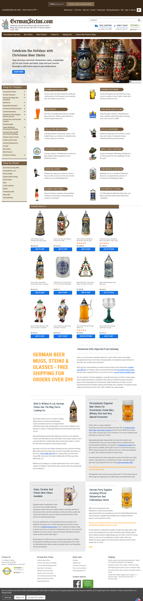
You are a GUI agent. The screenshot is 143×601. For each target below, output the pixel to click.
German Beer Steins (9, 92)
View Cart (86, 10)
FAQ (122, 10)
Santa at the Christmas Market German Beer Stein (62, 239)
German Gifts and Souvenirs (12, 109)
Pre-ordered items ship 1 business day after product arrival (124, 571)
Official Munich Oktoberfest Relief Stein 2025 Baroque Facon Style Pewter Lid (85, 240)
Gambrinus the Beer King (45, 571)
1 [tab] (130, 81)
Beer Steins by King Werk (11, 168)
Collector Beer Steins (10, 140)
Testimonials (101, 10)
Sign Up (133, 10)
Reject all (20, 597)
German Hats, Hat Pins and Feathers (12, 120)
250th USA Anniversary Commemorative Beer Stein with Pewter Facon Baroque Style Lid (39, 240)
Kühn (4, 183)
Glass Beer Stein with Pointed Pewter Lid (85, 326)
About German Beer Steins (45, 578)
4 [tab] (137, 81)
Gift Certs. (78, 10)
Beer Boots (6, 103)
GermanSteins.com (9, 171)
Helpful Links (77, 563)
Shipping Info (57, 4)
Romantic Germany (9, 155)
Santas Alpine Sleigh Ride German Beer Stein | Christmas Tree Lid (39, 283)
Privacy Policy (6, 592)
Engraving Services (43, 581)
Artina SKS (6, 195)
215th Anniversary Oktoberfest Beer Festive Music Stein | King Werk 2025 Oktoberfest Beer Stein (109, 240)
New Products (42, 34)
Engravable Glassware (10, 106)
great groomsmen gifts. (125, 462)
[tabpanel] (71, 61)
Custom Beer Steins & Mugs (86, 34)
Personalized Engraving (11, 34)
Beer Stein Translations (44, 568)
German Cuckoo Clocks (11, 137)
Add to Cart (39, 249)
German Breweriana (9, 112)
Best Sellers (28, 34)
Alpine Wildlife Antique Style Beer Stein (108, 283)
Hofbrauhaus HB (8, 192)
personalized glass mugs (125, 370)
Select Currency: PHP (30, 10)
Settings (7, 597)
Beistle (5, 189)
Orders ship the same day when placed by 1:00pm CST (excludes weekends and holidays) (123, 561)
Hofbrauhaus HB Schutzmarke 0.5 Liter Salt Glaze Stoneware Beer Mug (62, 283)
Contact (93, 10)
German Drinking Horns (10, 143)
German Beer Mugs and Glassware (10, 99)
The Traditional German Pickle (46, 576)
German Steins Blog (43, 560)
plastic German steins (49, 527)
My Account (68, 10)
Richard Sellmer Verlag (10, 177)
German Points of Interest (45, 573)
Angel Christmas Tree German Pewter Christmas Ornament (85, 283)
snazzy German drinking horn (124, 372)
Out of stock (109, 249)
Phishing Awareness (113, 10)
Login (126, 10)
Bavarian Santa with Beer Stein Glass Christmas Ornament (40, 326)
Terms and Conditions (80, 568)
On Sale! (5, 146)
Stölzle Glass (7, 180)
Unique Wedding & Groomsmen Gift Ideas (10, 128)
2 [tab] (132, 81)
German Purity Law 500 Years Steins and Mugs (10, 133)
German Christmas (9, 95)
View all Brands (8, 198)
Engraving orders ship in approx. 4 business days (123, 565)
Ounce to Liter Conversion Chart (80, 4)
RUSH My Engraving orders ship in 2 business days (124, 567)
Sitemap (75, 560)
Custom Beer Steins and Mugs (46, 563)
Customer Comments (79, 565)
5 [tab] (139, 81)
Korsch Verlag (7, 174)
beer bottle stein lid (48, 453)
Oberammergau (8, 124)
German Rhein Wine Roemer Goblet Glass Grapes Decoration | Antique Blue (108, 327)
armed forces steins (125, 445)
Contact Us (55, 34)
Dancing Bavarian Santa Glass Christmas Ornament (62, 326)
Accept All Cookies (36, 597)
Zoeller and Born (8, 186)
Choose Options (86, 336)
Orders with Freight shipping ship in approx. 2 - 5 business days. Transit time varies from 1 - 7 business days (123, 577)
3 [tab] (135, 81)
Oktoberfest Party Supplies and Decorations (12, 116)
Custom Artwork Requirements (47, 565)
